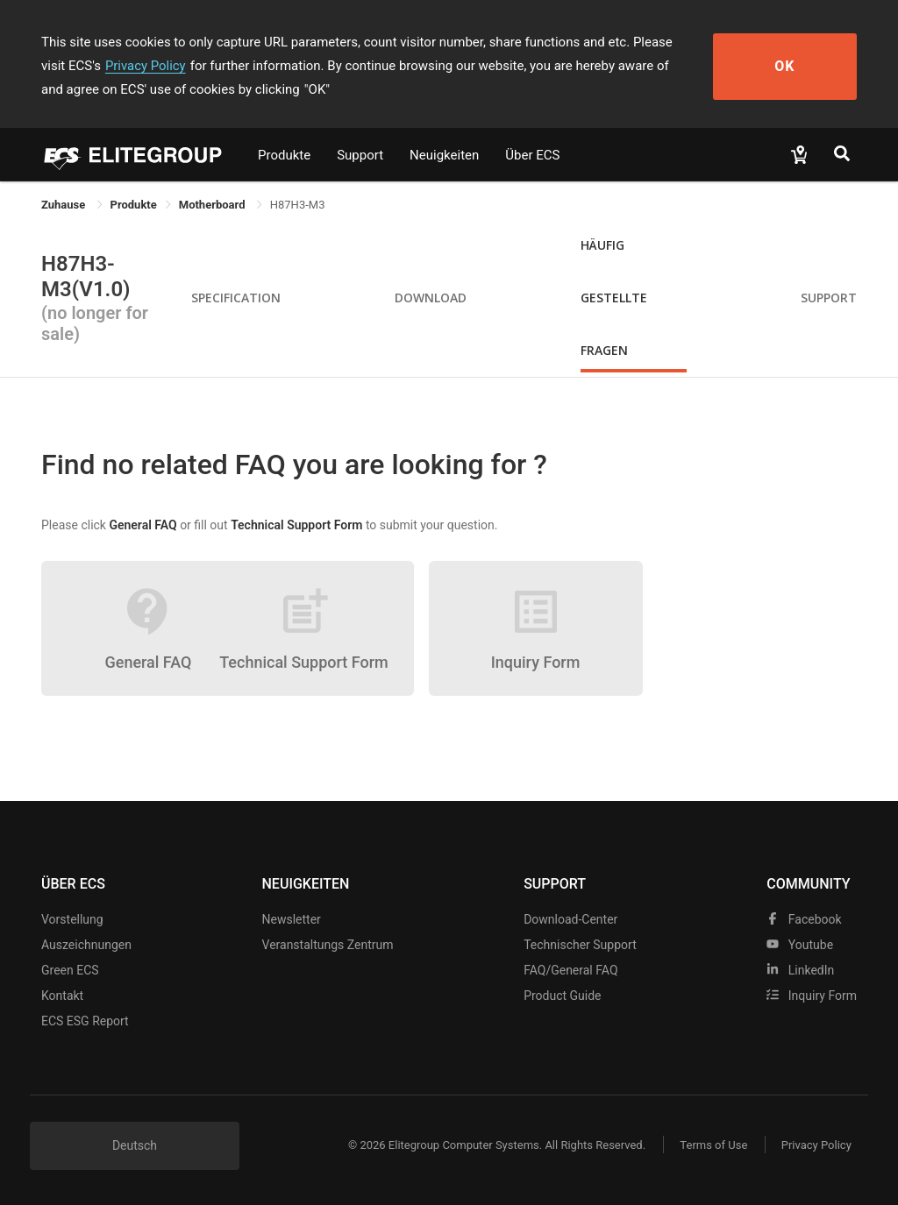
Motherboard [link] (213, 204)
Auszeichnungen (86, 945)
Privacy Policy (118, 66)
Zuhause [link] (65, 204)
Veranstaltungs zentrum (328, 945)
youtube (799, 945)
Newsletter (291, 919)
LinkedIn (800, 970)
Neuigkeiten (444, 155)
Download (431, 297)
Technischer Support (580, 945)
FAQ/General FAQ (570, 970)
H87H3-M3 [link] (297, 204)
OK (793, 66)
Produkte (284, 155)
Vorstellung (72, 919)
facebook (803, 919)
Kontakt (62, 996)
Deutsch (134, 1145)
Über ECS (532, 155)
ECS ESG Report (85, 1021)
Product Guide (562, 996)
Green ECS (70, 970)
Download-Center (570, 919)
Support (360, 155)
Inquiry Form (811, 996)
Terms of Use (711, 1145)
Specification (236, 297)
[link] (133, 204)
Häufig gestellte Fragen (614, 297)
